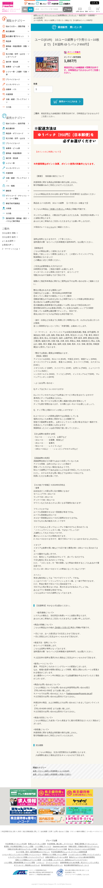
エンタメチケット (11, 84)
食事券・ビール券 (11, 67)
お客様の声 (6, 246)
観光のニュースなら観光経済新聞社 (82, 857)
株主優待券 (8, 31)
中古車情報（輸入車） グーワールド (60, 844)
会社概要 (44, 831)
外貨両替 (55, 4)
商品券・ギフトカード (13, 134)
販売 (31, 9)
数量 (35, 84)
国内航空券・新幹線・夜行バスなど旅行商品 (14, 220)
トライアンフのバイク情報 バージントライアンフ (26, 857)
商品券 (7, 41)
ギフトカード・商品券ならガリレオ (27, 865)
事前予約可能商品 (11, 204)
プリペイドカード (11, 79)
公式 (94, 3)
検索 (69, 9)
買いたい (43, 4)
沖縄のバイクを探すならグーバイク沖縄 (52, 849)
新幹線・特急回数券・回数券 (14, 47)
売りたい (31, 4)
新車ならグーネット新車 (37, 844)
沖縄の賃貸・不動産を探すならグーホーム (83, 846)
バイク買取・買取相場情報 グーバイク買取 (19, 862)
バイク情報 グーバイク (43, 846)
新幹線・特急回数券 (12, 153)
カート (98, 11)
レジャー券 (8, 163)
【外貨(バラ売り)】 (62, 627)
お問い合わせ (80, 11)
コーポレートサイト (94, 831)
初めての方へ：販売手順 (14, 124)
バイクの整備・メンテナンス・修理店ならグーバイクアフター (65, 860)
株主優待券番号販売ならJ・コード (76, 865)
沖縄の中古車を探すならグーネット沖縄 (22, 849)
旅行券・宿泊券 (10, 62)
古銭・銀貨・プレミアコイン (14, 101)
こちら (51, 227)
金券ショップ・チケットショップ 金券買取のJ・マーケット (55, 15)
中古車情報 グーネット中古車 (16, 844)
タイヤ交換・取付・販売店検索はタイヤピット (33, 852)
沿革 (50, 831)
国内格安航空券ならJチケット (52, 865)
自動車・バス (9, 89)
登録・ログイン (89, 11)
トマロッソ (40, 862)
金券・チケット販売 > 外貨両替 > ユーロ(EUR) (51, 771)
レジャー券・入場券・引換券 (14, 73)
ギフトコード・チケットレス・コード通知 (14, 198)
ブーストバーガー (52, 862)
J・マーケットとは (10, 250)
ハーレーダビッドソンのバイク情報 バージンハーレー (21, 854)
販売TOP (82, 15)
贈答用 (7, 191)
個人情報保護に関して (31, 831)
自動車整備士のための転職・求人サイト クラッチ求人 (79, 862)
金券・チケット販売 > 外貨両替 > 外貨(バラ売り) (52, 774)
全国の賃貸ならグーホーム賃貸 (56, 857)
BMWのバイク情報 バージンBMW (55, 854)
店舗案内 (66, 4)
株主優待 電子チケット (13, 36)
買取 (25, 9)
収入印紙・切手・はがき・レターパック (13, 55)
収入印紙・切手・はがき (14, 139)
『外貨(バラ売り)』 (57, 209)
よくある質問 (7, 242)
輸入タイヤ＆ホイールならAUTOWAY (81, 849)
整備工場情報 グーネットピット (86, 844)
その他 (7, 107)
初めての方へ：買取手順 (14, 26)
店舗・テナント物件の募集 (75, 831)
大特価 (7, 209)
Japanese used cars (60, 846)
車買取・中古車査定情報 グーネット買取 (18, 846)
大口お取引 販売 (9, 238)
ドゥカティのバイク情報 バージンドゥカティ (84, 854)
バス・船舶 (8, 186)
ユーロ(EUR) (38, 18)
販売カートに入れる (68, 101)
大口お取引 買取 (9, 234)
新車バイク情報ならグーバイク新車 (28, 860)
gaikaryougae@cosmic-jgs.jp (79, 693)
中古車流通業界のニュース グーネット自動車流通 (69, 852)
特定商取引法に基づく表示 (11, 831)
